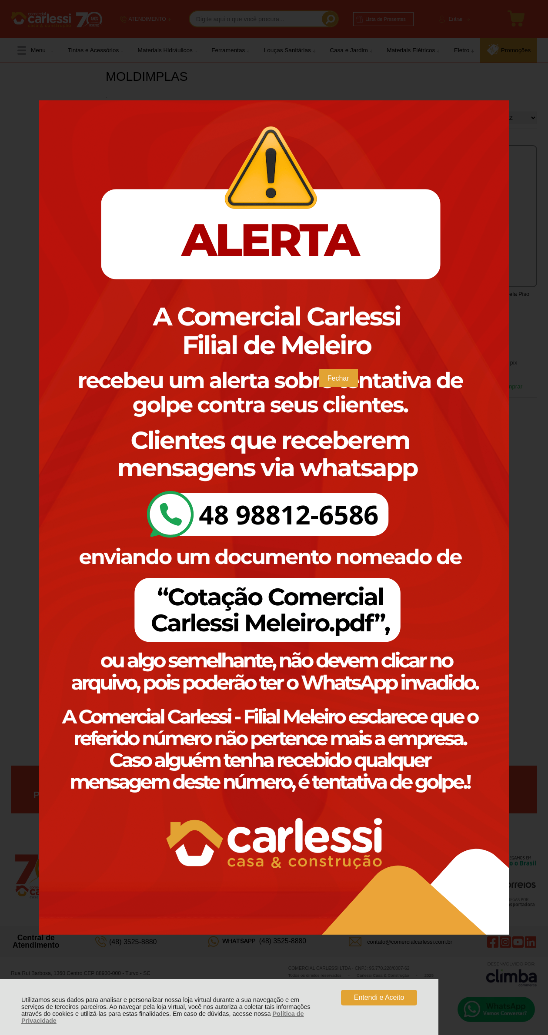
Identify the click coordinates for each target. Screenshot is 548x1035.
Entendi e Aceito (379, 997)
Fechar (338, 378)
